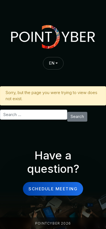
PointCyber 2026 (53, 223)
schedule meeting (53, 188)
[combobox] (53, 63)
